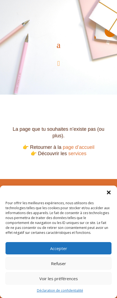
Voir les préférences (58, 278)
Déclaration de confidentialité (60, 290)
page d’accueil (78, 147)
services (77, 153)
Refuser (58, 263)
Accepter (58, 248)
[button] (108, 192)
